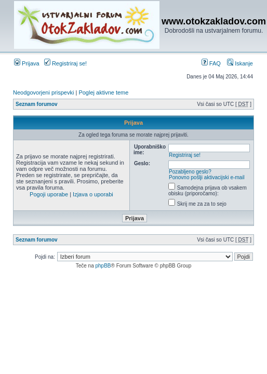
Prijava (26, 63)
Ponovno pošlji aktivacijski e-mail (207, 177)
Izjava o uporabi (93, 194)
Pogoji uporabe (49, 194)
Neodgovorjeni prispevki (43, 92)
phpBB (103, 266)
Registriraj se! (65, 63)
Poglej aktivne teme (103, 92)
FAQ (211, 63)
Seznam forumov (37, 104)
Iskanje (240, 63)
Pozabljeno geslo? (190, 172)
